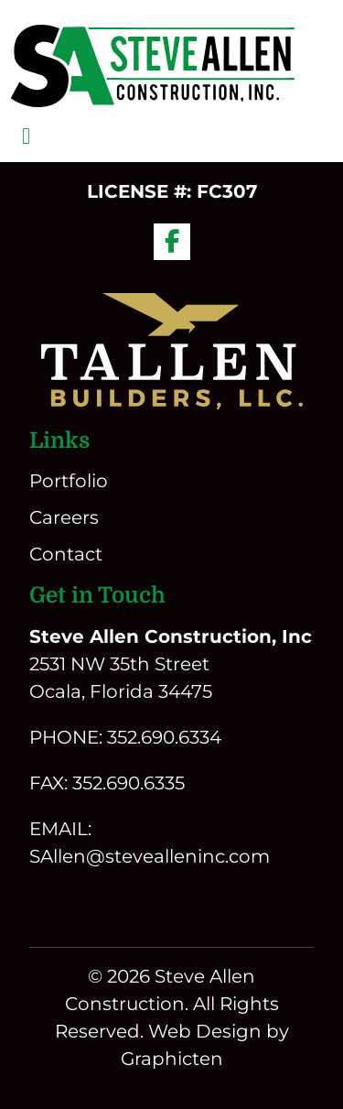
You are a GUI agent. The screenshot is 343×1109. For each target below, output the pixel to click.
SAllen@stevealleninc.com (149, 856)
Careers (64, 517)
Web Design (205, 1031)
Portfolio (68, 481)
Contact (65, 554)
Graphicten (172, 1059)
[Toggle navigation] (26, 136)
